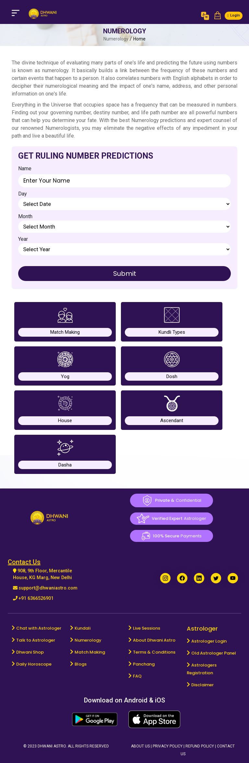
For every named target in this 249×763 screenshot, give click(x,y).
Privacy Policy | (169, 746)
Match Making (90, 652)
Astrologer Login (209, 641)
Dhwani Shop (30, 652)
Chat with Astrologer (38, 628)
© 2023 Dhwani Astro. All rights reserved (66, 746)
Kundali (82, 628)
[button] (217, 15)
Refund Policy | (201, 746)
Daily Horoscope (34, 664)
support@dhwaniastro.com (47, 588)
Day (22, 194)
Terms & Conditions (154, 652)
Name (24, 168)
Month (25, 216)
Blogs (81, 664)
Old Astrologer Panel (213, 653)
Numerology (88, 640)
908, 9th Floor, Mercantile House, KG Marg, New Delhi (42, 574)
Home (139, 38)
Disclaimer (202, 685)
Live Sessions (146, 628)
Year (23, 239)
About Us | (142, 746)
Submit (124, 273)
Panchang (144, 664)
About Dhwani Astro (154, 640)
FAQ (137, 676)
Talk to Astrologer (35, 640)
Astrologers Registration (202, 669)
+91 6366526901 (35, 598)
